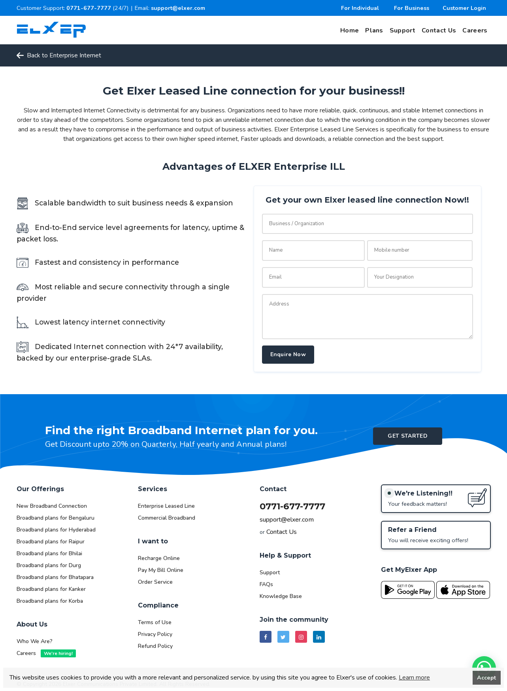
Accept (486, 678)
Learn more (414, 677)
